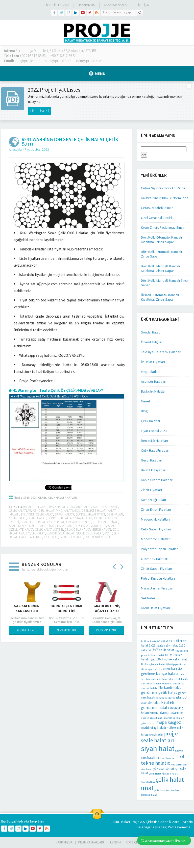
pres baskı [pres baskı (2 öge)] (156, 735)
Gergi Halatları (151, 460)
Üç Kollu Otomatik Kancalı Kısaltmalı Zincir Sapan (160, 297)
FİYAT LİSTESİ (39, 111)
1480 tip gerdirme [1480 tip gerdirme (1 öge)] (175, 664)
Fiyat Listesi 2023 (56, 5)
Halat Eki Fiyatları (153, 470)
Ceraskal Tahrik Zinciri (157, 207)
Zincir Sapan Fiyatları (156, 568)
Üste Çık (132, 842)
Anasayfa (15, 149)
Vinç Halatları (150, 371)
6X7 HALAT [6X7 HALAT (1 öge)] (162, 641)
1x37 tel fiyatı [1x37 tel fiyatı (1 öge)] (148, 641)
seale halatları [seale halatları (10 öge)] (157, 740)
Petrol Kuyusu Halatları (158, 578)
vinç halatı (64, 510)
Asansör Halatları (153, 381)
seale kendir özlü (23, 526)
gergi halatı (101, 529)
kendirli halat (44, 510)
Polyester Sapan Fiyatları (160, 549)
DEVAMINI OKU (26, 630)
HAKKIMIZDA (64, 842)
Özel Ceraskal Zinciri (156, 217)
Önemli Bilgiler (152, 342)
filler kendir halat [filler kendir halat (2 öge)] (169, 687)
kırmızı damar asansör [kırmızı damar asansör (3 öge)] (166, 712)
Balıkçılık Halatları (153, 391)
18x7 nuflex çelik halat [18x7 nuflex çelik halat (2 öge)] (171, 659)
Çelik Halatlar (150, 421)
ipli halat (51, 537)
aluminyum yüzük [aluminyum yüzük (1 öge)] (151, 669)
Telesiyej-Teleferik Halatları (161, 352)
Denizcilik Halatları (154, 440)
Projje (135, 821)
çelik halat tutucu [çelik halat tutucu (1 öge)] (164, 790)
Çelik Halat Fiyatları (62, 497)
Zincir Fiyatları (151, 489)
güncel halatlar (60, 518)
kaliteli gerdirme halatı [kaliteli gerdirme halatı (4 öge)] (157, 705)
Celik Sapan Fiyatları (156, 529)
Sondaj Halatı (150, 332)
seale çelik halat (89, 533)
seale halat (37, 518)
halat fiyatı (46, 526)
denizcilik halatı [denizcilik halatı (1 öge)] (178, 679)
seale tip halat (71, 537)
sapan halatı (64, 514)
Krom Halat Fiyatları (155, 608)
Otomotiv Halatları (154, 558)
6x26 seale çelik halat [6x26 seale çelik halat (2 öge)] (163, 645)
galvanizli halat (78, 522)
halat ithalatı (36, 507)
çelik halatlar (20, 510)
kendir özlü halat (61, 533)
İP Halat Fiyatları (153, 361)
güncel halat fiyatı (90, 514)
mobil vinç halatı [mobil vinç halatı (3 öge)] (153, 727)
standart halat (79, 507)
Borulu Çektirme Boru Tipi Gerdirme (67, 610)
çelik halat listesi (49, 529)
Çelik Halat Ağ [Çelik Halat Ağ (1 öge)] (156, 773)
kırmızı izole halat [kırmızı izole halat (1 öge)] (151, 717)
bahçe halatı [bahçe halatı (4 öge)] (167, 673)
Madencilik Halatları (155, 519)
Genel (42, 497)
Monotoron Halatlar (155, 539)
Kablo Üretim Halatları (157, 480)
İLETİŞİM (144, 5)
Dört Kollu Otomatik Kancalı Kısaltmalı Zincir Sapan (161, 239)
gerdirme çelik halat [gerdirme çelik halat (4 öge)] (159, 692)
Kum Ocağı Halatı (153, 499)
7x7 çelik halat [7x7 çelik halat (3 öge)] (163, 650)
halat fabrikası (30, 537)
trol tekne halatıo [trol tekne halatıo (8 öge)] (162, 759)
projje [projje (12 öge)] (170, 733)
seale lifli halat (33, 522)
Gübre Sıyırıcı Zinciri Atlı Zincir (163, 188)
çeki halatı (115, 514)
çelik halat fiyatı (105, 522)
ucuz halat (55, 522)
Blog (144, 411)
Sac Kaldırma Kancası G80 (26, 608)
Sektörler (148, 598)
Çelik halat (17, 518)
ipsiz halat (57, 507)
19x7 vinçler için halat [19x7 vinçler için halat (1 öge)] (153, 664)
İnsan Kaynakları (116, 5)
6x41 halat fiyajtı (105, 507)
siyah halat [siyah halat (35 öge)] (158, 748)
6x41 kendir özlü (97, 537)
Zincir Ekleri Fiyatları (156, 509)
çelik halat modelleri (89, 526)
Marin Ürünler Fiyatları (157, 588)
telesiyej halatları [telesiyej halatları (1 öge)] (166, 758)
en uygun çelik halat (37, 514)
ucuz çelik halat (32, 533)
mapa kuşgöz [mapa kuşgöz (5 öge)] (168, 722)
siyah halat (83, 518)
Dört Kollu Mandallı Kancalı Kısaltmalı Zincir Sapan (160, 268)
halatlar (64, 526)
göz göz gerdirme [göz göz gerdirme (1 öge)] (165, 698)
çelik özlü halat (77, 529)
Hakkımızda (86, 5)
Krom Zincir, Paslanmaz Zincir (163, 227)
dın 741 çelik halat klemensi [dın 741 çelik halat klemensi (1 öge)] (156, 683)
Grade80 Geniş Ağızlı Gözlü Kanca (106, 610)
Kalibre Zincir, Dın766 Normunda (164, 198)
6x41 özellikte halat (90, 510)
